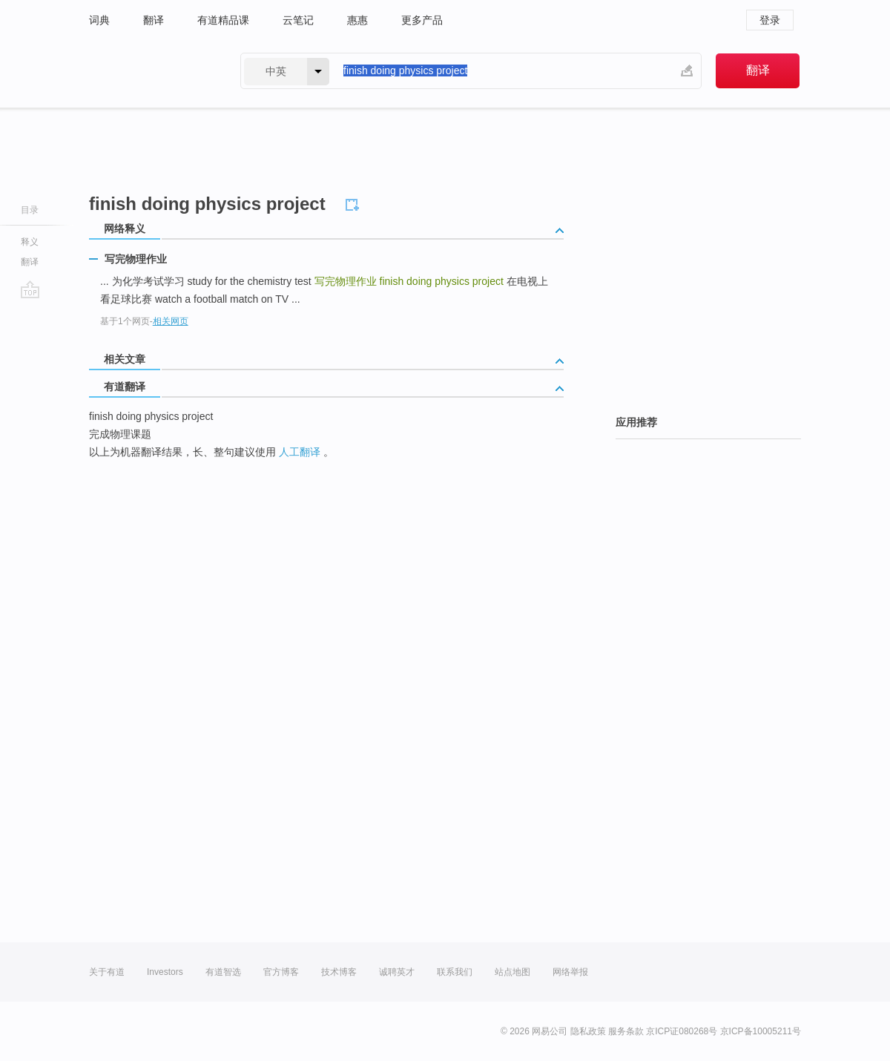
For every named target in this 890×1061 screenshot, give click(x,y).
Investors (165, 972)
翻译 (153, 20)
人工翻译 (299, 452)
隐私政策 (588, 1031)
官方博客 (281, 972)
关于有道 (107, 972)
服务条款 (626, 1031)
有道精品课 (223, 20)
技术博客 (339, 972)
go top (30, 289)
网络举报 (570, 972)
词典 (99, 20)
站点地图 (512, 972)
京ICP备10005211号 (760, 1031)
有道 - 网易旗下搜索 (150, 71)
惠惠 (357, 20)
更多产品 (422, 20)
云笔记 (298, 20)
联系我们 (454, 972)
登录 (769, 20)
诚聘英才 (397, 972)
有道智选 (223, 972)
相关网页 (170, 321)
